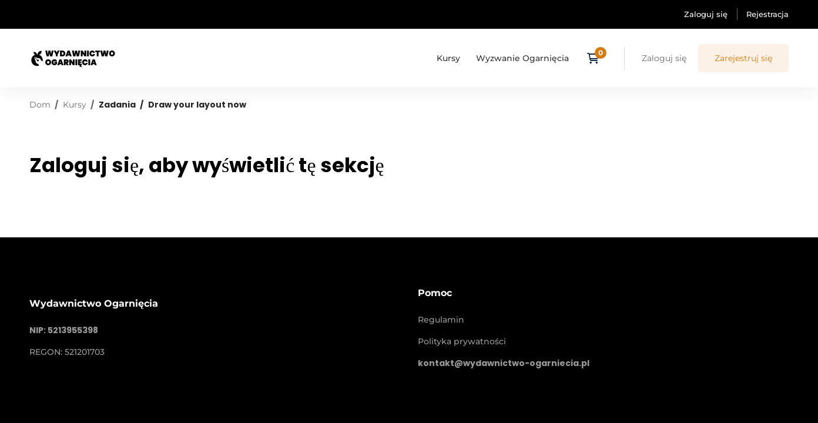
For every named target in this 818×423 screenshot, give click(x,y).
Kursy (74, 104)
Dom (40, 104)
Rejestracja (767, 14)
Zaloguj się (706, 14)
